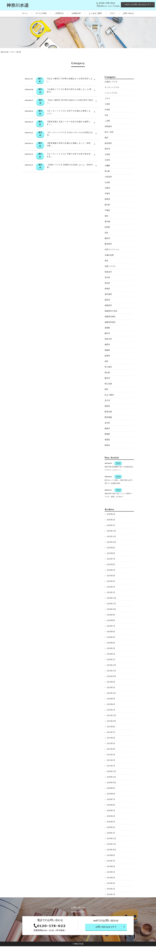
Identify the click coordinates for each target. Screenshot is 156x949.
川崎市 (107, 199)
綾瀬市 (107, 366)
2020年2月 (111, 838)
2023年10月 (111, 687)
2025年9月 (111, 558)
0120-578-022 (107, 3)
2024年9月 (111, 625)
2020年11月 (111, 788)
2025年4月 (111, 586)
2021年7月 (111, 743)
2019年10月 (111, 860)
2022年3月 (111, 721)
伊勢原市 (108, 137)
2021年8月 (111, 737)
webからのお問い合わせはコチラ (137, 4)
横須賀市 (108, 255)
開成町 (107, 445)
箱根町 (107, 361)
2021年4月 (111, 760)
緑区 (106, 372)
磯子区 (107, 344)
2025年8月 (111, 564)
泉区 (106, 271)
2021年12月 (111, 726)
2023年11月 (111, 681)
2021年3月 (111, 765)
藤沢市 (107, 389)
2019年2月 (111, 899)
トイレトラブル (111, 104)
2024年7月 (111, 637)
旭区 (106, 227)
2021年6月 (111, 748)
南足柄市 (108, 154)
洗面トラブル (110, 277)
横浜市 (107, 249)
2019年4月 (111, 888)
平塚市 (107, 204)
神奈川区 (108, 350)
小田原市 (108, 187)
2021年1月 (111, 776)
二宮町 (107, 132)
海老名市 (108, 283)
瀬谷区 (107, 310)
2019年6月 (111, 877)
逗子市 (107, 411)
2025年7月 (111, 570)
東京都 (107, 232)
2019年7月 (111, 872)
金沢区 (107, 434)
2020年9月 (111, 799)
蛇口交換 (108, 394)
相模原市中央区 (111, 322)
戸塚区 (107, 221)
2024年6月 (111, 642)
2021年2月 (111, 771)
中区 (106, 126)
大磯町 (107, 176)
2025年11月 (111, 547)
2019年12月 (111, 849)
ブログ (12, 52)
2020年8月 (111, 804)
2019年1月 (111, 905)
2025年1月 (111, 603)
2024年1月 (111, 670)
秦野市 (107, 355)
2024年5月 (111, 648)
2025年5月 (111, 581)
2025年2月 (111, 598)
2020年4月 (111, 827)
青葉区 (107, 450)
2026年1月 (111, 536)
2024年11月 (111, 614)
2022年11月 (111, 704)
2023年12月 (111, 676)
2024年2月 (111, 665)
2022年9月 (111, 709)
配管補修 (108, 428)
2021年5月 (111, 754)
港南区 (107, 299)
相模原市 (108, 316)
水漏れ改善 (109, 266)
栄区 (106, 243)
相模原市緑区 (110, 333)
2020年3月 (111, 832)
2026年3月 (111, 530)
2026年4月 (111, 525)
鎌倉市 (107, 439)
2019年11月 (111, 855)
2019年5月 (111, 883)
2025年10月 (111, 553)
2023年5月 (111, 698)
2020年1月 (111, 844)
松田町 (107, 238)
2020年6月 (111, 816)
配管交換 (108, 422)
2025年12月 (111, 542)
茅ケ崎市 (108, 378)
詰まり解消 (109, 406)
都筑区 (107, 417)
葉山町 (107, 383)
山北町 (107, 193)
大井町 (107, 165)
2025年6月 (111, 575)
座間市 (107, 210)
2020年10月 (111, 793)
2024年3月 (111, 659)
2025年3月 (111, 592)
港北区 (107, 294)
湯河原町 (108, 305)
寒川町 (107, 182)
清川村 (107, 288)
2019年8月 (111, 866)
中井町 (107, 120)
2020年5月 (111, 821)
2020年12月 (111, 782)
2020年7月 (111, 810)
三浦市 (107, 115)
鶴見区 (107, 456)
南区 (106, 148)
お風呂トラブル (111, 92)
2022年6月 (111, 715)
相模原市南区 (110, 327)
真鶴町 (107, 338)
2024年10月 (111, 620)
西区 (106, 400)
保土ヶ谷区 (109, 143)
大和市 (107, 171)
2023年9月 (111, 693)
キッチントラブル (112, 98)
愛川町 (107, 215)
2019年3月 (111, 894)
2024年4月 (111, 653)
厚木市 (107, 159)
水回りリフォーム (112, 260)
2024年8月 (111, 631)
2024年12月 (111, 609)
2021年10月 (111, 732)
